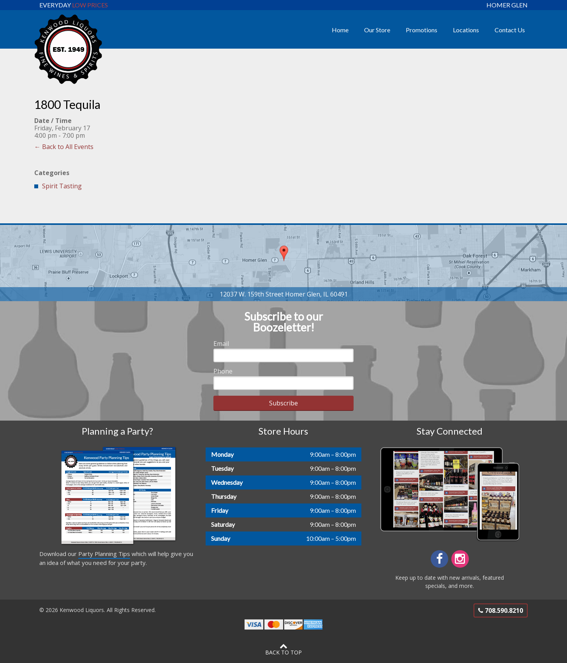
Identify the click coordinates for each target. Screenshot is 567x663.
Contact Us (510, 29)
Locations (466, 29)
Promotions (421, 29)
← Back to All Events (63, 147)
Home (340, 29)
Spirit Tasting (62, 186)
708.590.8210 (500, 610)
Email (221, 343)
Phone (222, 371)
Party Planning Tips (104, 554)
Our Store (377, 29)
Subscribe (283, 403)
